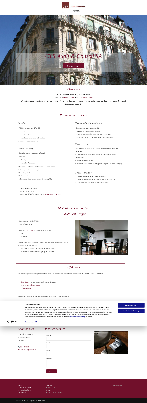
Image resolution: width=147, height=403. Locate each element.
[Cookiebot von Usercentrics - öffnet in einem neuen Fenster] (12, 399)
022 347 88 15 (24, 347)
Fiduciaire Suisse (86, 98)
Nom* (48, 343)
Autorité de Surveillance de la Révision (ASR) (35, 305)
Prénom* (49, 335)
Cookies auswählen (31, 399)
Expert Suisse (68, 98)
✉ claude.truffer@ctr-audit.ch (27, 349)
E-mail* (48, 350)
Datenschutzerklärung (77, 394)
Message (49, 358)
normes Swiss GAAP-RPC (52, 194)
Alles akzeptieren (131, 382)
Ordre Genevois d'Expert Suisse (30, 285)
